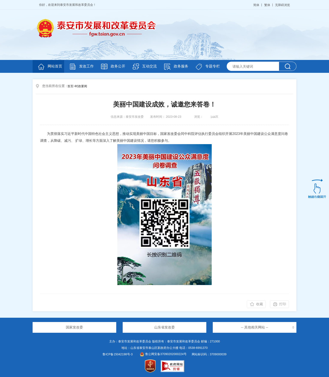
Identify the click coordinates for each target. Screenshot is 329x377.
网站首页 (55, 66)
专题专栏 (212, 66)
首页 (70, 86)
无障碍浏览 (282, 5)
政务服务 (181, 66)
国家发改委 (74, 327)
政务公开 (118, 66)
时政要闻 (81, 86)
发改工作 (86, 66)
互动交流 (149, 66)
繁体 (267, 5)
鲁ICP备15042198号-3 (118, 354)
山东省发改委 (164, 327)
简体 (256, 5)
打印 (282, 304)
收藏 (259, 304)
